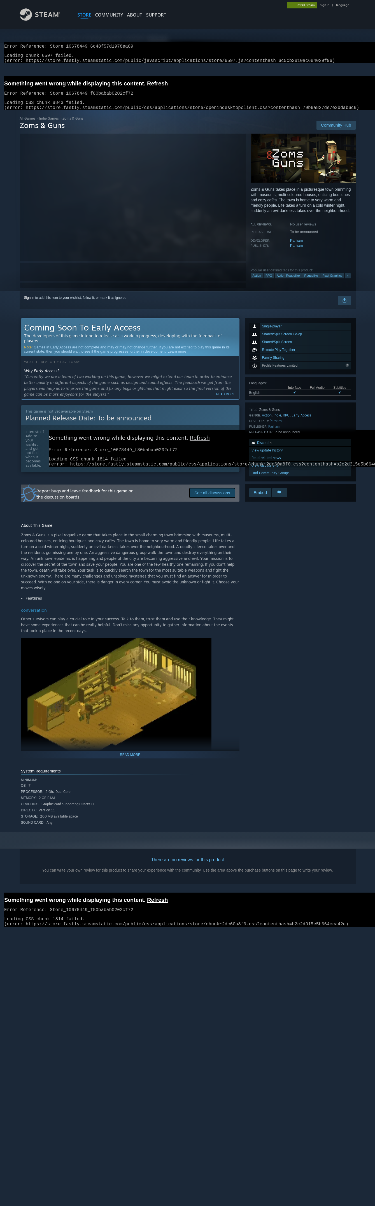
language (342, 5)
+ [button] (347, 282)
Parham (296, 247)
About (134, 15)
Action (257, 282)
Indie (277, 422)
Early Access (301, 422)
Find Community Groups (270, 480)
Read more (225, 400)
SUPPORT (156, 15)
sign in (324, 5)
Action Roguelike (288, 282)
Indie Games (49, 125)
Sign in (29, 304)
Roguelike (311, 282)
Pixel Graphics (332, 282)
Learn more (177, 358)
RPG (268, 282)
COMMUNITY (109, 15)
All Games (28, 125)
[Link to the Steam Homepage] (44, 19)
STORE (84, 15)
